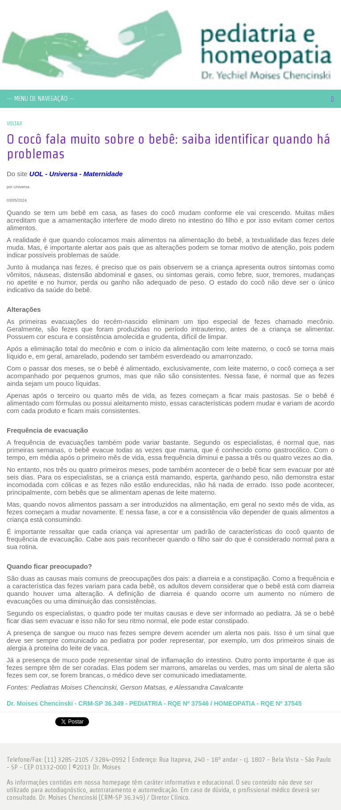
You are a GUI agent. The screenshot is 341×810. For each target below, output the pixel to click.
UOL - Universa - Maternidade (76, 174)
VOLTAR (14, 123)
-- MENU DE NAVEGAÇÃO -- (41, 98)
